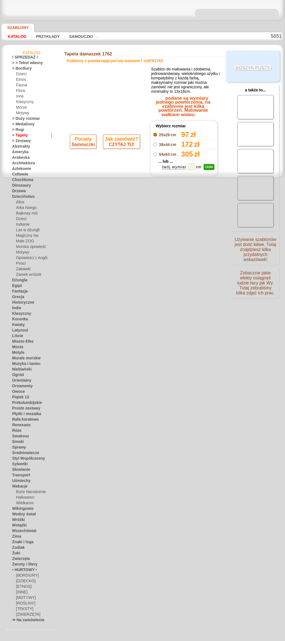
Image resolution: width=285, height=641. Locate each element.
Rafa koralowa (23, 420)
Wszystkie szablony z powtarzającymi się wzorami (142, 252)
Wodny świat (22, 515)
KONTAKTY (125, 294)
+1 (160, 240)
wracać (142, 240)
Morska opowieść (29, 247)
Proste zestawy (24, 409)
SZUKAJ (191, 294)
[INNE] (21, 593)
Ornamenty (21, 386)
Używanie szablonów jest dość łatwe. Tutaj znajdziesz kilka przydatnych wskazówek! (255, 251)
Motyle (17, 353)
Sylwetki (18, 464)
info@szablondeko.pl (144, 332)
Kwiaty (17, 325)
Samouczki (79, 36)
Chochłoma (21, 180)
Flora (20, 91)
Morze (21, 108)
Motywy (22, 113)
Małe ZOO (24, 242)
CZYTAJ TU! (121, 147)
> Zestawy (19, 141)
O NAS (106, 294)
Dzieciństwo (21, 197)
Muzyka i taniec (24, 364)
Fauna (21, 86)
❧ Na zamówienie (26, 620)
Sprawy (18, 448)
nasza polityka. (218, 636)
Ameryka (19, 152)
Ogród (17, 375)
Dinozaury (20, 186)
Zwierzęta (19, 559)
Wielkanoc (24, 503)
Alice (19, 203)
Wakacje (18, 487)
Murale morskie (24, 359)
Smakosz (19, 437)
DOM (92, 294)
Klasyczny (23, 102)
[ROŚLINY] (24, 604)
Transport (19, 476)
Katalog (17, 36)
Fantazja (19, 292)
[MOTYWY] (25, 598)
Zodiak (17, 548)
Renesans (19, 425)
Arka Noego (25, 208)
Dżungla (18, 281)
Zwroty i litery (22, 565)
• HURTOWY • (22, 570)
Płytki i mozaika (24, 414)
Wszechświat (22, 531)
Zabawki (22, 269)
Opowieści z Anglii (29, 258)
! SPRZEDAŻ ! (22, 58)
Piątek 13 (19, 398)
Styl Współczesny (25, 459)
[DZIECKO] (24, 581)
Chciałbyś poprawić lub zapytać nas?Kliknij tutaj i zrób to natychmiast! (142, 275)
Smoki (16, 442)
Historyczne (21, 303)
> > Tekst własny (24, 63)
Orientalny (20, 381)
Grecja (17, 297)
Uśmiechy (19, 481)
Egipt (16, 286)
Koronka (18, 320)
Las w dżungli (26, 230)
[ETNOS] (23, 587)
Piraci (20, 264)
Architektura (22, 164)
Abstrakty (20, 147)
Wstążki (18, 526)
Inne (19, 97)
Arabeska (19, 158)
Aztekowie (20, 169)
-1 (124, 240)
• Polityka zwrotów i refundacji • (144, 323)
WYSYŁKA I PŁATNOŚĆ (159, 294)
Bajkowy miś (25, 214)
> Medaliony (21, 125)
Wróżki (17, 520)
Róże (16, 431)
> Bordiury (20, 69)
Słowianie (19, 470)
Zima (16, 537)
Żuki (15, 554)
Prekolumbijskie (24, 403)
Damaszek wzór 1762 (184, 226)
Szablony (15, 27)
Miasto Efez (21, 342)
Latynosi (19, 331)
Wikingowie (21, 509)
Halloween (24, 498)
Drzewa (18, 191)
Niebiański (20, 370)
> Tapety (18, 136)
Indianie (22, 225)
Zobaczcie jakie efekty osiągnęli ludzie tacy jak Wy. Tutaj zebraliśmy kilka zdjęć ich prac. (255, 288)
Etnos (20, 80)
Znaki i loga (21, 542)
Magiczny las (26, 236)
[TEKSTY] (23, 609)
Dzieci (20, 74)
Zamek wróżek (27, 275)
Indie (16, 308)
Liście (16, 336)
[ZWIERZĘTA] (26, 615)
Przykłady (47, 36)
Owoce (17, 392)
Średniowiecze (23, 453)
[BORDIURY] (26, 576)
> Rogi (16, 130)
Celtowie (18, 175)
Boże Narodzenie (29, 492)
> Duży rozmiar (23, 119)
